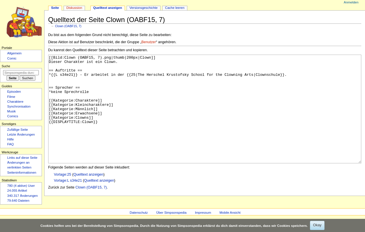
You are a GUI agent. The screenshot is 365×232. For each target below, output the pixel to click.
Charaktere (15, 101)
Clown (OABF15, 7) (68, 26)
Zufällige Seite (17, 129)
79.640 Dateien (18, 200)
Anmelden (351, 2)
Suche (6, 66)
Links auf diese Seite (22, 157)
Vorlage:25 (62, 196)
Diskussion (74, 7)
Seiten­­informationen (21, 172)
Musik (11, 111)
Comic (11, 58)
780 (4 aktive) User (21, 185)
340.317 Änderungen (22, 195)
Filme (11, 96)
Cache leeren (174, 7)
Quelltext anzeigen (88, 196)
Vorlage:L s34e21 (68, 202)
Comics (12, 116)
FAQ (10, 144)
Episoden (14, 91)
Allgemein (14, 53)
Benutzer (148, 42)
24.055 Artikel (17, 190)
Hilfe (10, 139)
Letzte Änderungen (21, 134)
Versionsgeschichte (143, 7)
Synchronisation (19, 106)
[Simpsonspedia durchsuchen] (21, 72)
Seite (55, 7)
